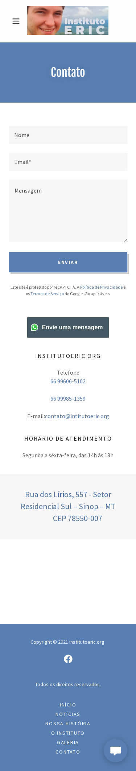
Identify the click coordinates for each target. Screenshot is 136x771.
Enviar (68, 262)
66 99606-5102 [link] (68, 381)
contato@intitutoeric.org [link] (77, 416)
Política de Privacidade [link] (101, 287)
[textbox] (68, 135)
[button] (17, 21)
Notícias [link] (68, 714)
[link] (67, 21)
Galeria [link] (68, 742)
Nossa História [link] (68, 723)
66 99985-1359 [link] (68, 398)
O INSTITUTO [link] (68, 733)
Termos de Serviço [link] (47, 293)
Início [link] (68, 704)
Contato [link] (67, 752)
